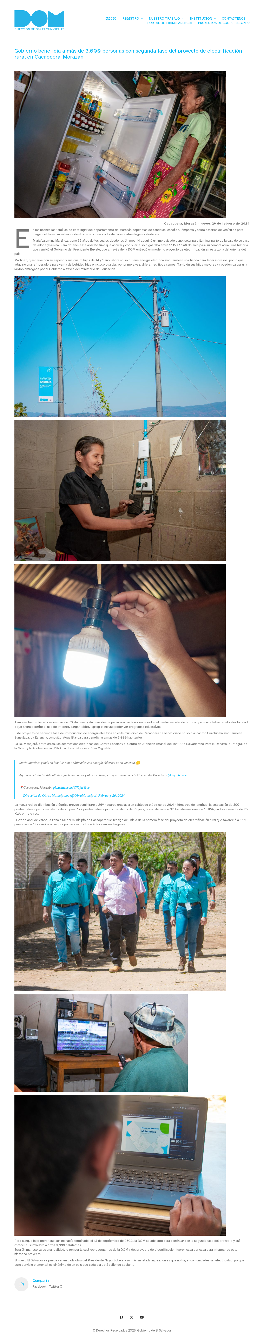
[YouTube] (142, 1317)
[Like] (21, 1284)
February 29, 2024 (111, 796)
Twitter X (55, 1286)
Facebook (39, 1286)
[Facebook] (121, 1317)
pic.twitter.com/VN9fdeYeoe (71, 787)
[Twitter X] (131, 1317)
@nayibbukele (177, 775)
